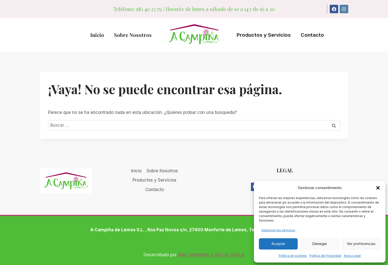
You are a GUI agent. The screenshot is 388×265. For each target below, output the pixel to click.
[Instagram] (344, 9)
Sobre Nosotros (133, 34)
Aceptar (278, 243)
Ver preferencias (361, 243)
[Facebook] (334, 9)
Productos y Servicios (264, 35)
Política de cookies (293, 256)
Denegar (319, 243)
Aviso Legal (352, 256)
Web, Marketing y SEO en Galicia (211, 254)
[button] (377, 187)
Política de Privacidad (325, 256)
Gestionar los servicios (278, 230)
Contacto (312, 35)
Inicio (97, 34)
